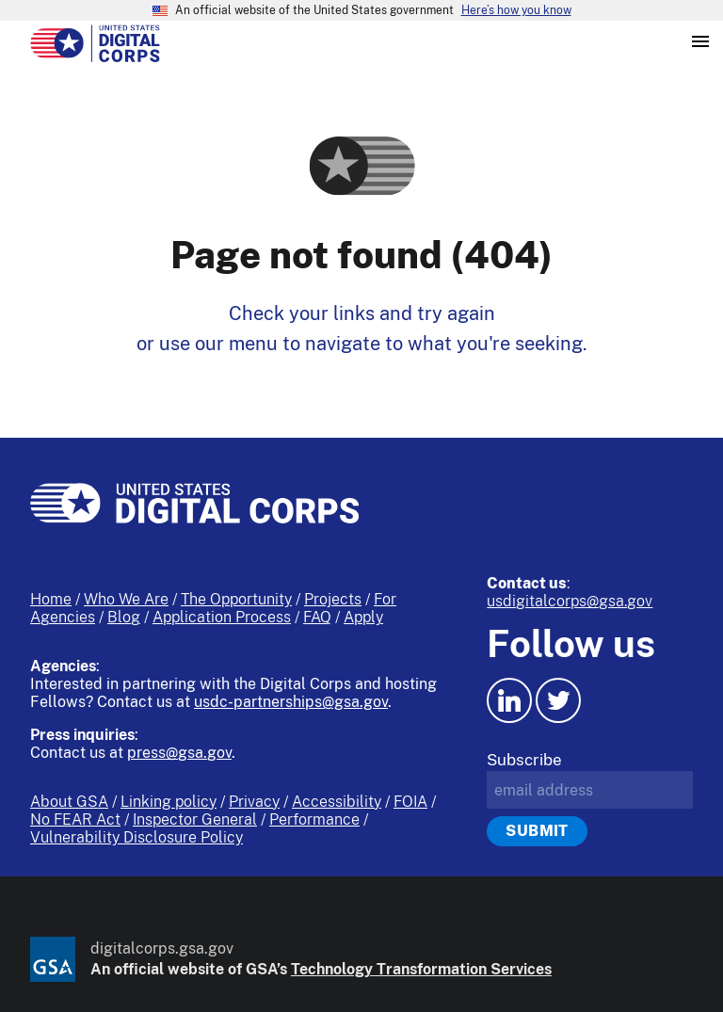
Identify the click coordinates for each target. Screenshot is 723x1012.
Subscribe (524, 759)
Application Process (222, 617)
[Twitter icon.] (558, 700)
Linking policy (168, 802)
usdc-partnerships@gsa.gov (291, 702)
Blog (123, 617)
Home (51, 599)
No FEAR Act (75, 819)
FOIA (410, 802)
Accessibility (336, 802)
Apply (363, 617)
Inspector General (195, 819)
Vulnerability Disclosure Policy (136, 837)
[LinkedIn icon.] (509, 700)
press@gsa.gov (179, 753)
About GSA (69, 802)
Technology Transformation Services (421, 969)
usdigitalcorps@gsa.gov (569, 601)
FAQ (317, 617)
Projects (333, 599)
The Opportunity (236, 599)
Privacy (254, 802)
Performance (314, 819)
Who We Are (126, 599)
